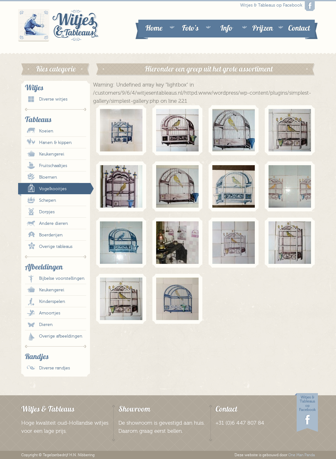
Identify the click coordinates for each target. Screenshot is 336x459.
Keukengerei (51, 154)
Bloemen (48, 177)
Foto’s (190, 27)
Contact (299, 27)
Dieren (46, 324)
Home (154, 27)
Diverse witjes (53, 99)
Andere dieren (53, 223)
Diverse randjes (54, 368)
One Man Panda (301, 455)
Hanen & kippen (55, 142)
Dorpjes (47, 212)
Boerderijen (51, 235)
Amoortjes (49, 313)
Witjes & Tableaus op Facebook (277, 6)
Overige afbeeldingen (60, 336)
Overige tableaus (55, 246)
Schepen (47, 200)
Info (226, 27)
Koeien (46, 131)
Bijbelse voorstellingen (62, 278)
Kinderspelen (52, 301)
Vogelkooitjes (53, 188)
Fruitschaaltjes (53, 165)
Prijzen (262, 27)
